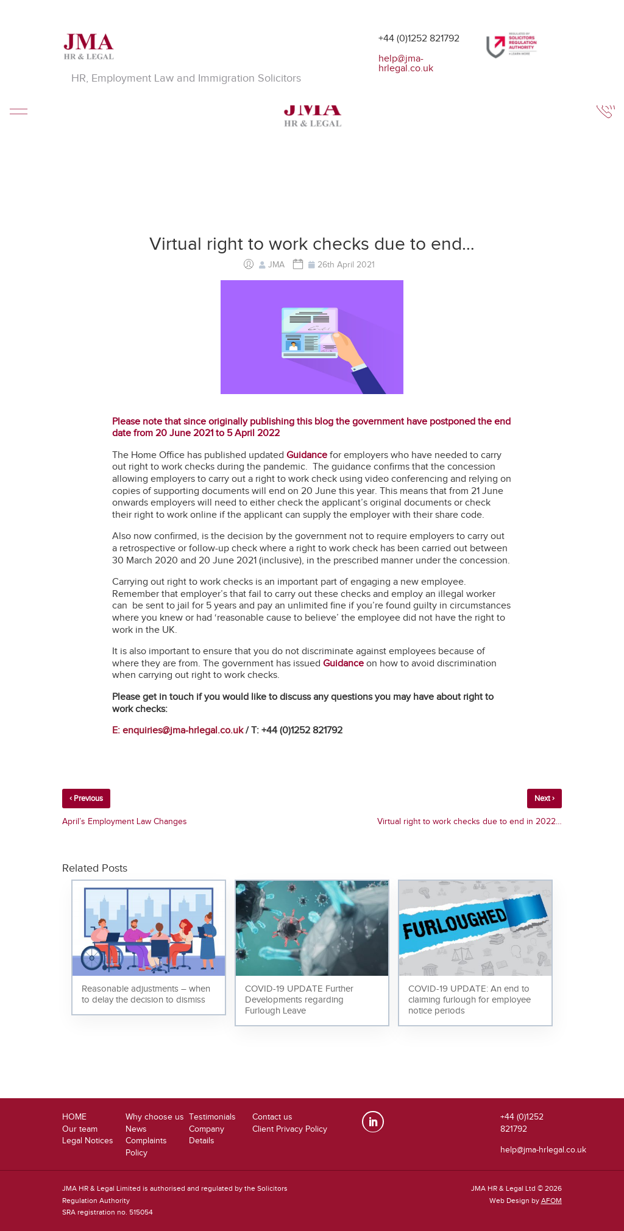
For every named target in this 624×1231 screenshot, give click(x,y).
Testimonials (212, 1116)
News (136, 1129)
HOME (74, 1116)
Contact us (272, 1116)
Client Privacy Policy (289, 1129)
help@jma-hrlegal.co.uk (405, 63)
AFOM (551, 1200)
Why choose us (155, 1116)
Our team (80, 1129)
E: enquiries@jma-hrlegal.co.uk (177, 730)
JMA (276, 264)
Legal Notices (87, 1140)
